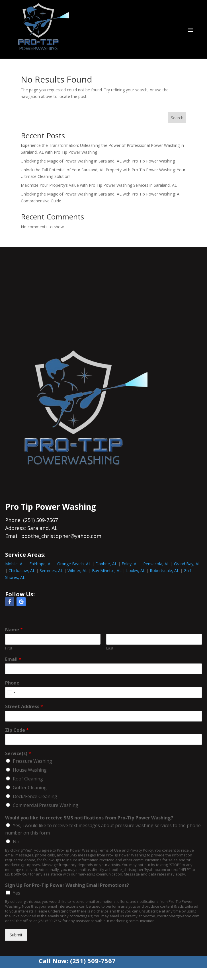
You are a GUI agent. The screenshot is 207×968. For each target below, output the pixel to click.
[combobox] (11, 692)
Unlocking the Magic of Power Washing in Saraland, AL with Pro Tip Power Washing (98, 161)
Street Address (24, 707)
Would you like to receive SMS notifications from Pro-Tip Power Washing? (89, 818)
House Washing (30, 770)
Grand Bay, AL (187, 563)
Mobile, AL (15, 563)
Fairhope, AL (41, 563)
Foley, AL (130, 563)
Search (177, 117)
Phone (12, 683)
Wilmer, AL (77, 570)
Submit (16, 935)
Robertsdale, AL (164, 570)
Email (13, 659)
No (16, 841)
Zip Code (17, 730)
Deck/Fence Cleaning (35, 796)
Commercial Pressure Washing (45, 805)
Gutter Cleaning (30, 787)
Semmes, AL (51, 570)
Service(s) (18, 754)
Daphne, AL (106, 563)
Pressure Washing (32, 761)
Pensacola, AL (156, 563)
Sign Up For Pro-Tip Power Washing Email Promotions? (67, 885)
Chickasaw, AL (22, 570)
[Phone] (103, 692)
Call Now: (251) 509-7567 (77, 960)
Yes (16, 893)
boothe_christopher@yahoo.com (61, 536)
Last (109, 648)
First (8, 648)
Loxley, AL (135, 570)
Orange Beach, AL (74, 563)
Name (14, 630)
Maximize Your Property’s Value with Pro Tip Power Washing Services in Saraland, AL (99, 185)
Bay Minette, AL (107, 570)
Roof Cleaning (28, 779)
